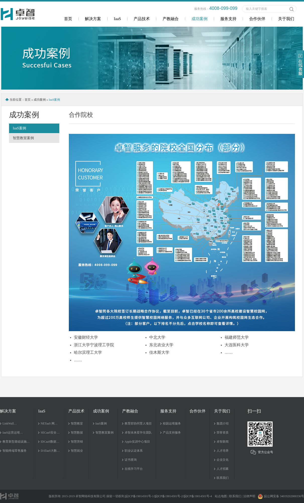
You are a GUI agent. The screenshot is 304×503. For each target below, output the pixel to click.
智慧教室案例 (23, 138)
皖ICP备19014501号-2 (169, 496)
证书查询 (131, 459)
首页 (68, 19)
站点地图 (221, 496)
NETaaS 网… (49, 423)
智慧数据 (77, 432)
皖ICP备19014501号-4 (198, 496)
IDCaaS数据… (50, 441)
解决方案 (93, 19)
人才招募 (223, 469)
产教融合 (171, 19)
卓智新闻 (223, 441)
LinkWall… (10, 423)
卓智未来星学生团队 (138, 432)
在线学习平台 (134, 469)
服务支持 (228, 19)
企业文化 (223, 459)
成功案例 (199, 19)
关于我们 (286, 19)
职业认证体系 (134, 450)
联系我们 (223, 478)
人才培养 (223, 450)
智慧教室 (77, 423)
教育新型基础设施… (16, 441)
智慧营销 (77, 441)
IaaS (117, 19)
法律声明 (249, 496)
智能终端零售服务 (15, 450)
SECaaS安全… (50, 432)
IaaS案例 (19, 128)
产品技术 (142, 19)
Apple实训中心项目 (137, 441)
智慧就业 (77, 450)
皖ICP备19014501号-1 (139, 496)
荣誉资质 (223, 432)
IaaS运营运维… (13, 432)
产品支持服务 (172, 432)
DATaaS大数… (50, 450)
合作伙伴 (257, 19)
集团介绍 (223, 423)
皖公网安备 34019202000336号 (281, 496)
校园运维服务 (172, 423)
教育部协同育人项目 (138, 423)
